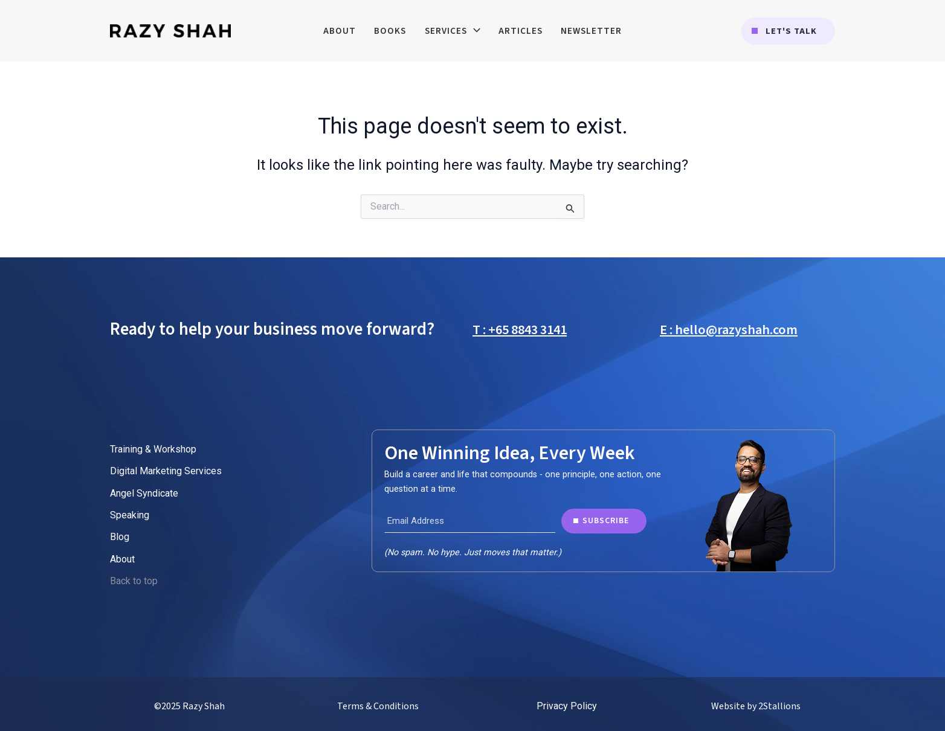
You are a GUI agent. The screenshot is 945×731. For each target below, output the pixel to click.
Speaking (129, 515)
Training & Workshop (153, 449)
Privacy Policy (567, 706)
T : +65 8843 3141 (520, 330)
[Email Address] (469, 521)
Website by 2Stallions (756, 706)
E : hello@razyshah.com (729, 330)
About (122, 559)
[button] (788, 31)
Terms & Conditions (378, 706)
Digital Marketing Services (166, 471)
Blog (119, 537)
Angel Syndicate (144, 493)
